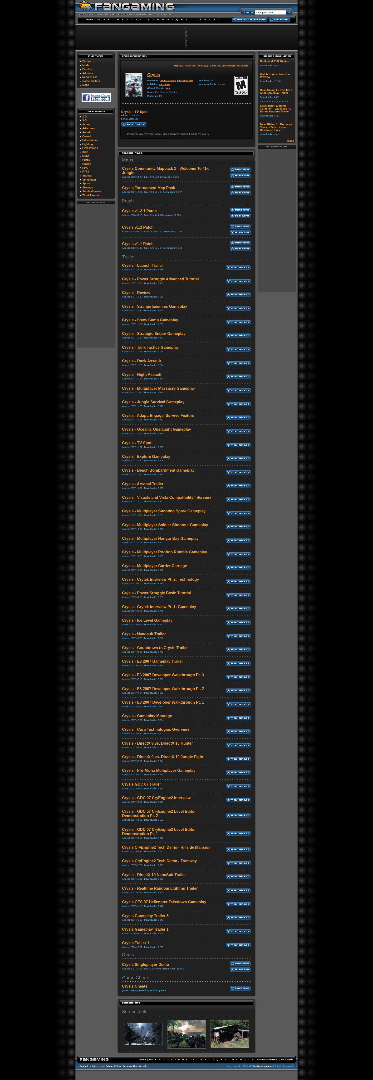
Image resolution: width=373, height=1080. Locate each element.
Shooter (87, 175)
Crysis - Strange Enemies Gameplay (154, 306)
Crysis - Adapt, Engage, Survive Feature (158, 416)
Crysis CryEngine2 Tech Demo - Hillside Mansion (166, 847)
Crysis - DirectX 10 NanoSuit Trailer (154, 875)
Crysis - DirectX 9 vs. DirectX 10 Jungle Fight (162, 757)
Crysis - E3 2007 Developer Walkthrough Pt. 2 (163, 689)
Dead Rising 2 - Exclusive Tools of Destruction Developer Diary (276, 127)
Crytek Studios (168, 80)
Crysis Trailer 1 (135, 943)
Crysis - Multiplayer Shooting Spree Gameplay (164, 511)
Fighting (87, 144)
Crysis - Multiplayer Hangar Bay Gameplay (160, 538)
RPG (85, 167)
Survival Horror (92, 191)
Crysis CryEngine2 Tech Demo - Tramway (159, 861)
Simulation (89, 179)
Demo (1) (215, 65)
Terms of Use (130, 1066)
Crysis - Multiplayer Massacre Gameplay (158, 388)
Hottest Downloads (267, 1059)
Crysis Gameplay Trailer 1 (145, 929)
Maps (85, 84)
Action (86, 124)
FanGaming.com (262, 1066)
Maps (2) (178, 65)
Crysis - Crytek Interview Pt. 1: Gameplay (159, 607)
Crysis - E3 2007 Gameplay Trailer (152, 661)
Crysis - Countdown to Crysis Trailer (155, 648)
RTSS (85, 171)
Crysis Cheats (134, 986)
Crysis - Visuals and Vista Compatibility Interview (166, 497)
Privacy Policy (113, 1066)
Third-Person (90, 195)
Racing (86, 163)
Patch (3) (190, 65)
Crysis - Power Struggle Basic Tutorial (156, 593)
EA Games (164, 84)
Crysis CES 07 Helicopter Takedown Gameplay (164, 902)
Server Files (89, 77)
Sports (86, 183)
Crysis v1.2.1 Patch (139, 211)
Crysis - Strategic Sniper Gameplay (154, 334)
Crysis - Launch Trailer (142, 265)
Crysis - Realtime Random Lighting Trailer (160, 888)
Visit (168, 88)
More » (290, 140)
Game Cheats (136, 977)
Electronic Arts (185, 80)
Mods (85, 65)
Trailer (128, 256)
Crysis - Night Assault (142, 375)
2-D (84, 116)
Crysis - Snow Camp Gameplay (150, 320)
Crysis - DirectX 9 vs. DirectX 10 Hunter (157, 743)
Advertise (98, 1066)
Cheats (244, 65)
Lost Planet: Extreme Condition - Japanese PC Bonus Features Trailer (275, 108)
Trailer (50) (202, 65)
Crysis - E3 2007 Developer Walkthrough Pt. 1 (163, 702)
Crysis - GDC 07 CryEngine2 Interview (156, 798)
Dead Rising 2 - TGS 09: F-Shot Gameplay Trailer (276, 91)
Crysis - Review (136, 293)
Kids (85, 152)
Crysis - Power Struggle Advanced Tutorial (160, 279)
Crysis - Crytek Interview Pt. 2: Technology (160, 579)
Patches (87, 69)
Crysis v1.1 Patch (138, 244)
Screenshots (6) (230, 65)
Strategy (87, 187)
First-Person (90, 147)
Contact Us (85, 1066)
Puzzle (86, 159)
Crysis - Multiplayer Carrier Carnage (154, 566)
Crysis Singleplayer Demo (145, 965)
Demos (86, 61)
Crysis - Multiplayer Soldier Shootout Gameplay (165, 525)
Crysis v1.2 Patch (138, 227)
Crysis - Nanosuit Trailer (144, 634)
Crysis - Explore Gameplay (146, 456)
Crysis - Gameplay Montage (147, 716)
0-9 (98, 19)
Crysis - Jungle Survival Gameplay (153, 402)
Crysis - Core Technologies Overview (155, 729)
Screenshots (134, 1011)
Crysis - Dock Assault (141, 361)
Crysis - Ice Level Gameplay (147, 620)
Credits (143, 1066)
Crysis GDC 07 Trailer (141, 784)
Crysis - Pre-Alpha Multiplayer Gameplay (159, 770)
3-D (84, 120)
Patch (128, 200)
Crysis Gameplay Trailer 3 (145, 916)
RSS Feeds (287, 1059)
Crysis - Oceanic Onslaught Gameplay (156, 429)
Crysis (153, 74)
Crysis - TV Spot (137, 443)
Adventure (88, 128)
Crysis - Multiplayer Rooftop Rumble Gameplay (164, 552)
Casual (86, 136)
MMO (85, 155)
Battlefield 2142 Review (275, 61)
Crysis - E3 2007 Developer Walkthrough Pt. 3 (163, 675)
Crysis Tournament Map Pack (148, 188)
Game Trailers (91, 81)
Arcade (86, 132)
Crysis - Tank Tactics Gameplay (150, 347)
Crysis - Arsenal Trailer (142, 484)
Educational (89, 140)
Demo (128, 954)
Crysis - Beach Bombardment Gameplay (158, 470)
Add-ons (87, 73)
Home (89, 19)
